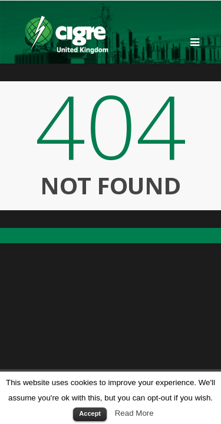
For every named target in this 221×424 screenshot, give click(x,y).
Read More (134, 413)
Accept (90, 413)
